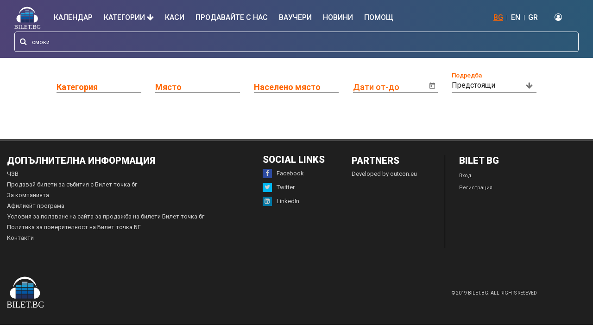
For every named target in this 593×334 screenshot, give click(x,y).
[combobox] (296, 42)
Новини (338, 17)
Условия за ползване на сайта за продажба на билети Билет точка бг (105, 216)
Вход (465, 175)
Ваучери (295, 17)
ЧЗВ (13, 174)
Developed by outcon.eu (384, 174)
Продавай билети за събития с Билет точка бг (72, 184)
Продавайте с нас (232, 17)
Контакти (20, 238)
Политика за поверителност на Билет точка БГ (74, 227)
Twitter (279, 187)
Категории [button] (129, 17)
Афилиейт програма (35, 206)
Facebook (283, 173)
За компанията (28, 195)
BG (498, 17)
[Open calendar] (432, 85)
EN (515, 17)
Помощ (378, 17)
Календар (73, 17)
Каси (174, 17)
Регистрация (475, 187)
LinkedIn (281, 201)
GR (533, 17)
